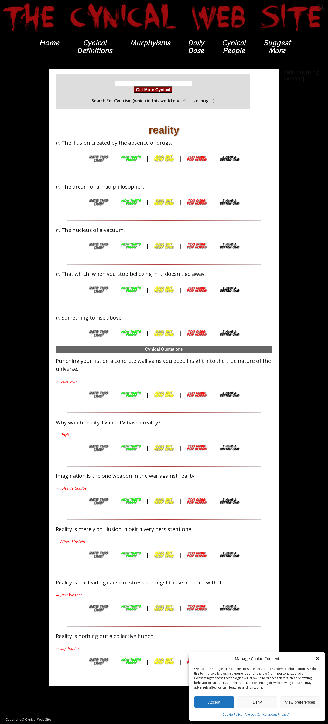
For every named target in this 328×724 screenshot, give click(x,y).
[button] (317, 658)
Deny (257, 702)
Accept (214, 702)
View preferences (300, 702)
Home (49, 42)
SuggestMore (277, 46)
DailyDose (196, 46)
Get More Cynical (153, 89)
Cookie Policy (232, 714)
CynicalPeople (234, 46)
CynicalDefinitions (94, 46)
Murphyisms (150, 42)
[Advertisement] (21, 147)
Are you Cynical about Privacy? (267, 714)
